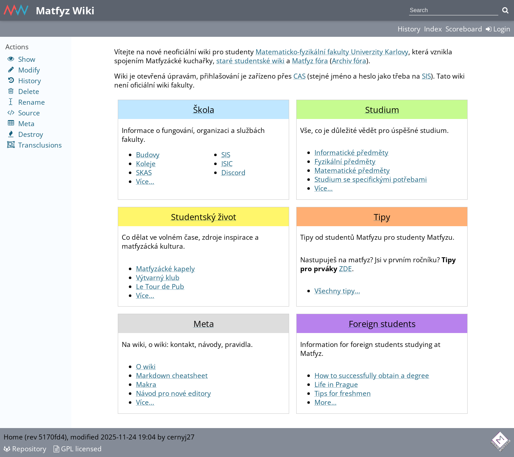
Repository (25, 448)
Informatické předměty (351, 152)
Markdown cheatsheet (172, 375)
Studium (382, 109)
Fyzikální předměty (345, 161)
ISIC (227, 163)
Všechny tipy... (337, 290)
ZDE (345, 268)
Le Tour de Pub (160, 286)
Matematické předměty (352, 170)
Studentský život (203, 217)
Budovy (148, 154)
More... (325, 402)
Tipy (382, 217)
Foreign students (382, 323)
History (409, 28)
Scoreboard (463, 28)
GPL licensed (78, 448)
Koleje (146, 163)
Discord (233, 172)
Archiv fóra (349, 60)
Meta (203, 323)
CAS (299, 75)
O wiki (146, 366)
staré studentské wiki (250, 60)
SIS (426, 75)
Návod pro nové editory (173, 393)
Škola (203, 109)
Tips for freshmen (342, 393)
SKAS (144, 172)
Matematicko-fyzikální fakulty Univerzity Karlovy (332, 51)
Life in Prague (336, 384)
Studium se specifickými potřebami (370, 179)
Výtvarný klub (158, 277)
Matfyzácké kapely (165, 268)
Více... (145, 181)
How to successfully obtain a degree (371, 375)
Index (433, 28)
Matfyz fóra (310, 60)
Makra (146, 384)
